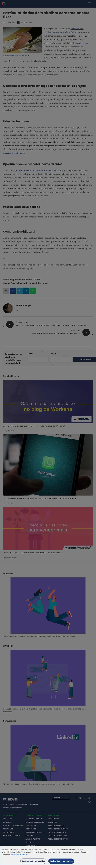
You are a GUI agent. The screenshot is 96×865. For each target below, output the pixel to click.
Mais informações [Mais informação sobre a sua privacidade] (19, 857)
